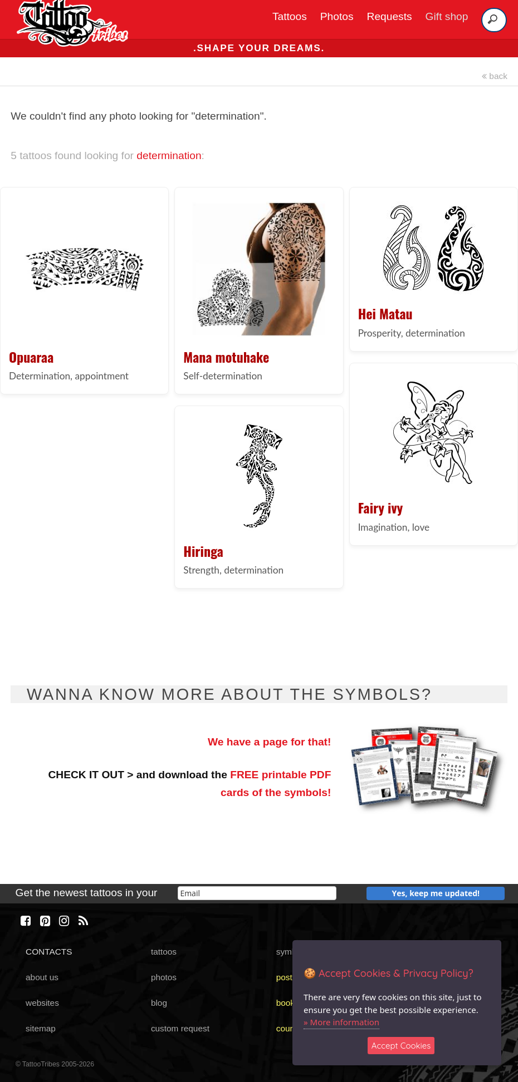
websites (42, 1002)
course (289, 1028)
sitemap (41, 1028)
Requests (389, 16)
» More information (341, 1021)
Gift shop (447, 16)
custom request (180, 1028)
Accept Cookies (401, 1045)
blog (159, 1002)
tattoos (164, 951)
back (494, 76)
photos (164, 977)
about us (42, 977)
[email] (257, 893)
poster (288, 977)
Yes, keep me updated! (436, 893)
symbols (291, 951)
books (287, 1002)
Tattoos (289, 16)
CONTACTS (49, 951)
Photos (337, 16)
